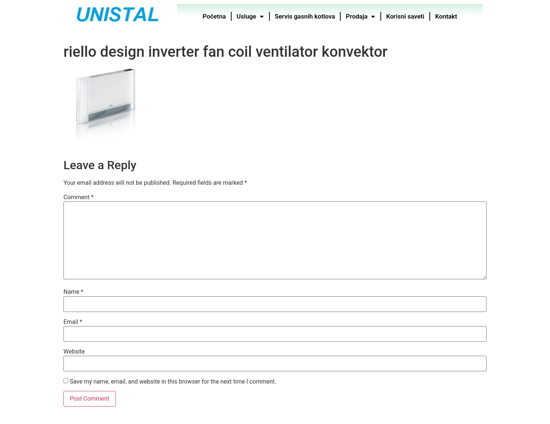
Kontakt (446, 16)
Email (72, 322)
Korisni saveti (405, 16)
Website (74, 352)
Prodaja (361, 16)
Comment (78, 197)
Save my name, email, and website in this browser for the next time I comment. (173, 382)
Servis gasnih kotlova (305, 16)
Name (73, 292)
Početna (214, 16)
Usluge (250, 16)
